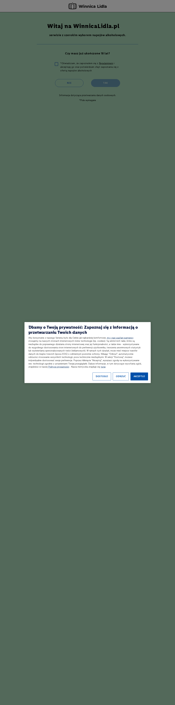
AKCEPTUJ (139, 376)
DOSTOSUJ (102, 376)
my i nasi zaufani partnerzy (120, 337)
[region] (87, 352)
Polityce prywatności (58, 366)
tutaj (103, 366)
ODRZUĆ (121, 376)
